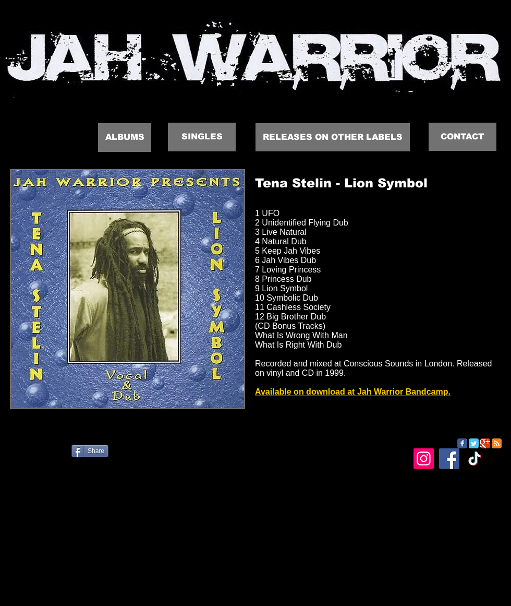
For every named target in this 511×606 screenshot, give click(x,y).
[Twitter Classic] (474, 443)
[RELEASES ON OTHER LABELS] (333, 137)
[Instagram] (423, 458)
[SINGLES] (202, 137)
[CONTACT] (462, 137)
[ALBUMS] (124, 137)
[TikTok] (475, 458)
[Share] (89, 451)
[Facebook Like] (66, 455)
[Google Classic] (485, 443)
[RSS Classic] (497, 443)
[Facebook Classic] (462, 443)
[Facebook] (449, 458)
